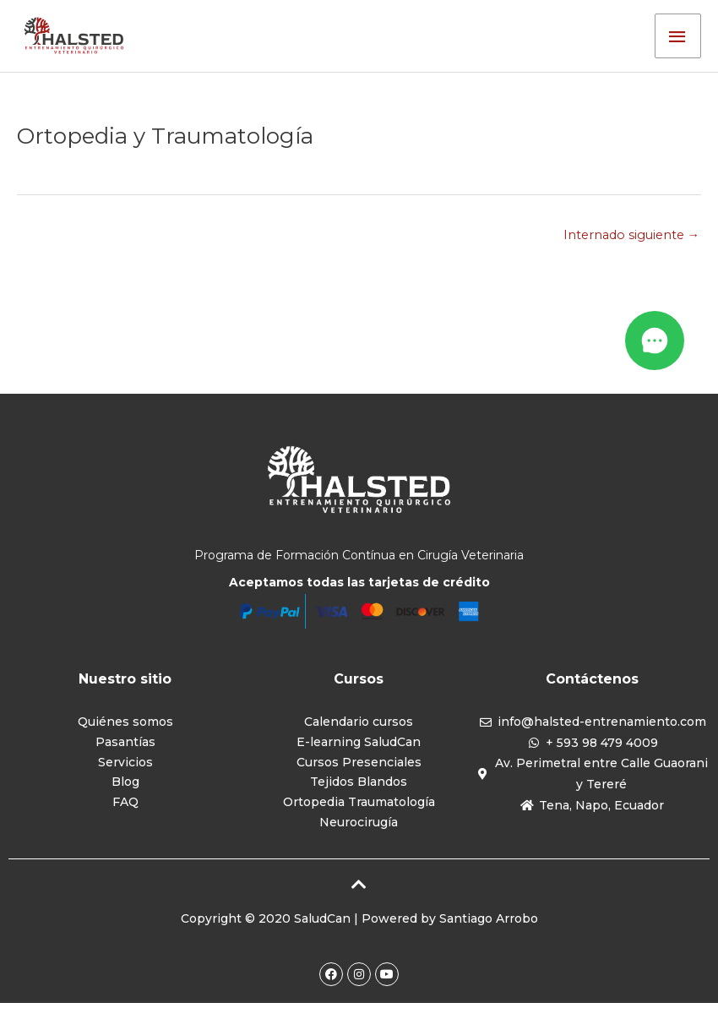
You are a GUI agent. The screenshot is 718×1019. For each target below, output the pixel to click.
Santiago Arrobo (488, 933)
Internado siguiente (628, 245)
